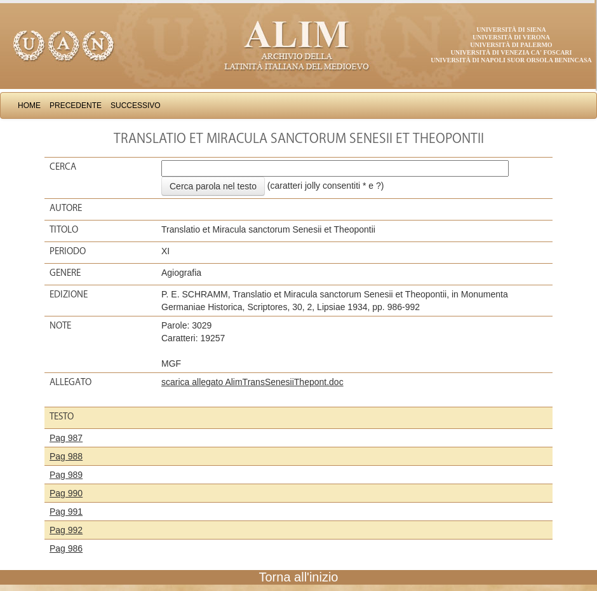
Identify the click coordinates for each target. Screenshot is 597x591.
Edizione (69, 294)
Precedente (76, 105)
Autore (66, 207)
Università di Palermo (511, 44)
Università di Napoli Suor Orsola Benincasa (511, 60)
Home (29, 105)
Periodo (68, 251)
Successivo (136, 105)
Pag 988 (66, 456)
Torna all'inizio (299, 577)
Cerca (63, 166)
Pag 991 (66, 511)
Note (60, 325)
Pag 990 (66, 493)
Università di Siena (511, 29)
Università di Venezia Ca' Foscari (511, 52)
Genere (65, 272)
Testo (62, 416)
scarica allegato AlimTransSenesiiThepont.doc (252, 382)
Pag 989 (66, 475)
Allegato (70, 381)
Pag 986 (66, 548)
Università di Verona (511, 37)
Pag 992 (66, 530)
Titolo (64, 229)
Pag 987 (66, 438)
